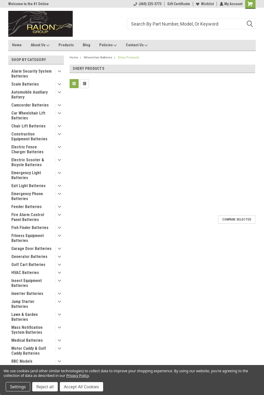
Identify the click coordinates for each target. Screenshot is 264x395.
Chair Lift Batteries (28, 126)
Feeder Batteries (26, 206)
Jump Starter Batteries (23, 304)
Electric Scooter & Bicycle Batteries (27, 162)
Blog (86, 45)
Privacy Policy (77, 375)
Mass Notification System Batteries (27, 330)
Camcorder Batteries (30, 105)
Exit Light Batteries (28, 185)
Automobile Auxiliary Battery (29, 95)
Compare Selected (236, 219)
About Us (40, 45)
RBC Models (21, 361)
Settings (18, 387)
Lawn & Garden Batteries (24, 317)
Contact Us (137, 45)
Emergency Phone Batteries (27, 196)
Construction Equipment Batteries (29, 136)
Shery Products (128, 57)
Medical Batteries (27, 340)
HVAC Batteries (25, 272)
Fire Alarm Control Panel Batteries (27, 217)
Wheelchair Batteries (98, 57)
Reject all (45, 387)
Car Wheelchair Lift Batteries (28, 115)
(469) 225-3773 (147, 4)
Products (66, 45)
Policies (108, 45)
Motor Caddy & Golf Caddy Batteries (28, 351)
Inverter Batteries (27, 293)
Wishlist (204, 4)
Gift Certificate (178, 4)
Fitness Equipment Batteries (27, 238)
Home (17, 45)
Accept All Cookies (81, 387)
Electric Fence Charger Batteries (27, 149)
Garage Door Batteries (31, 248)
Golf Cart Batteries (28, 264)
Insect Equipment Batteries (26, 283)
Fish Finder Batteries (29, 227)
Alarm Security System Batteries (31, 74)
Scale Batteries (25, 84)
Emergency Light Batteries (26, 175)
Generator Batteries (29, 256)
